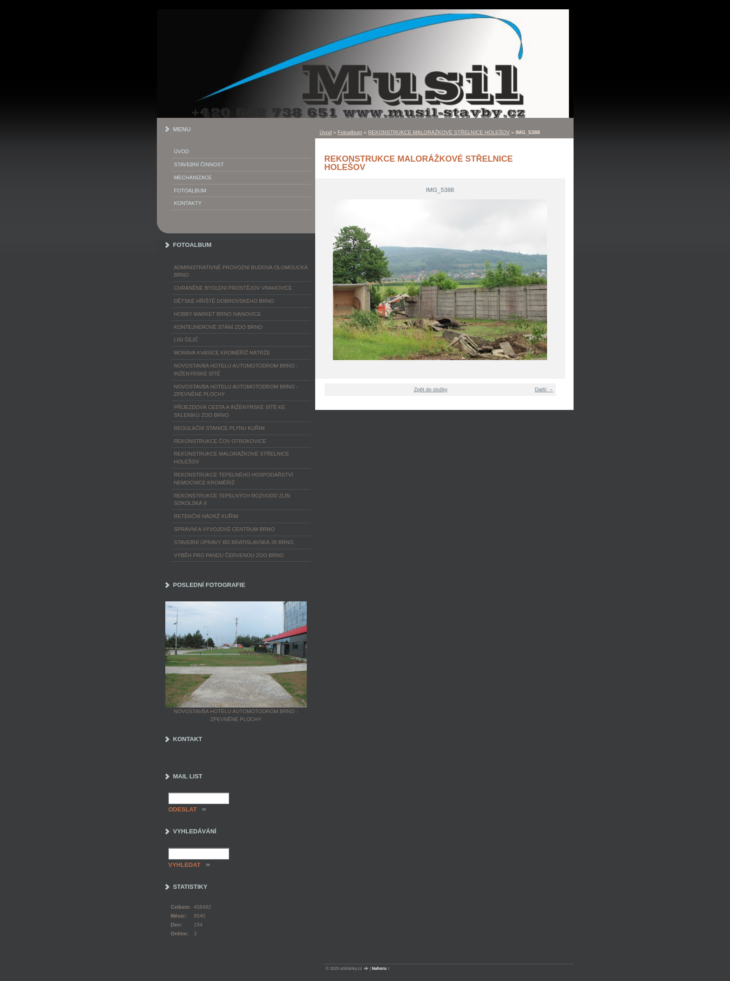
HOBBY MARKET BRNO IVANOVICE (217, 314)
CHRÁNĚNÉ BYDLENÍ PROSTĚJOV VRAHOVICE (233, 288)
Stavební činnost (199, 164)
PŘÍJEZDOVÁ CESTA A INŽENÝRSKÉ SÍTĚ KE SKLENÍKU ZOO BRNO (229, 411)
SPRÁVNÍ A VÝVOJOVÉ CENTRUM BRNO (224, 529)
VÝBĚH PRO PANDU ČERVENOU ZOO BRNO (229, 555)
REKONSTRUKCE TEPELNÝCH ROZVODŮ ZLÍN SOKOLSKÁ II (232, 499)
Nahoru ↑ (381, 968)
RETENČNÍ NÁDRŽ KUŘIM (206, 516)
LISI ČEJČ (186, 339)
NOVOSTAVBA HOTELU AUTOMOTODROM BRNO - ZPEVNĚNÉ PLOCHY (236, 390)
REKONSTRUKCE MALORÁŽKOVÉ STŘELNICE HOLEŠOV (439, 132)
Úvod (326, 132)
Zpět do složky (430, 389)
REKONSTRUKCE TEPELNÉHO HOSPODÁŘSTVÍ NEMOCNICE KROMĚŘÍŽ (233, 478)
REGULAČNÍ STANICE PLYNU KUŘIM (219, 428)
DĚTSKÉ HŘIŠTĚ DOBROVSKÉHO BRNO (224, 301)
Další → (544, 389)
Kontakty (188, 203)
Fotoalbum (350, 132)
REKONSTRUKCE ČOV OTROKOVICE (220, 441)
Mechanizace (193, 177)
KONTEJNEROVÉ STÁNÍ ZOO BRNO (218, 327)
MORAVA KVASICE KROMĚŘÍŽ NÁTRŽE (222, 352)
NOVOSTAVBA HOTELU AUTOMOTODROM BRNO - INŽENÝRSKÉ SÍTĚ (236, 369)
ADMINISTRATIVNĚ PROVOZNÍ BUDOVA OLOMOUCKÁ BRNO (241, 271)
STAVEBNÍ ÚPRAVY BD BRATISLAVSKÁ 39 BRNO (234, 542)
